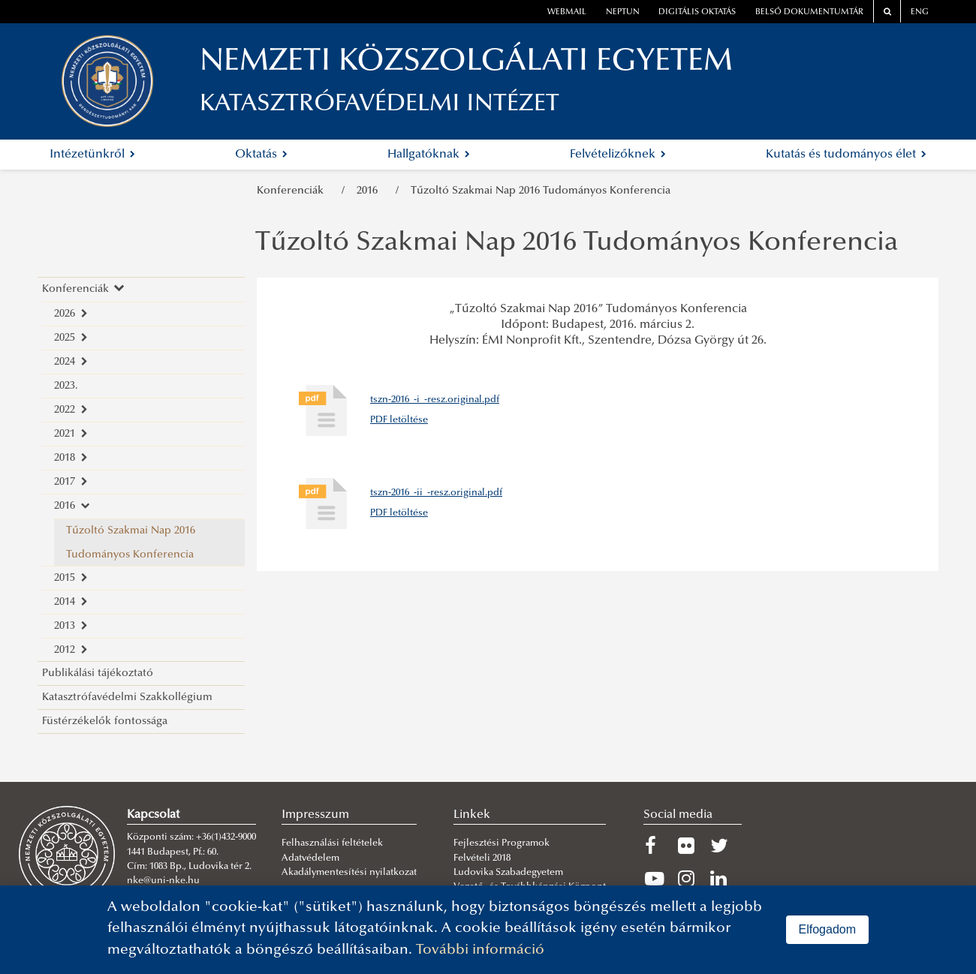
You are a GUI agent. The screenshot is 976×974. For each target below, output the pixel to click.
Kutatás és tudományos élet (846, 155)
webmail (566, 12)
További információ (480, 950)
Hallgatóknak (428, 155)
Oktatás (261, 155)
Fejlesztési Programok (501, 843)
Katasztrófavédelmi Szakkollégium (127, 697)
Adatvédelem (310, 858)
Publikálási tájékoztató (97, 673)
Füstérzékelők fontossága (104, 721)
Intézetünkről (92, 155)
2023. (66, 386)
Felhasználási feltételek (332, 843)
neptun (623, 12)
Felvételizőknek (618, 155)
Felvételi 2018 (482, 858)
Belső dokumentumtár (809, 12)
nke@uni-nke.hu (163, 880)
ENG (920, 12)
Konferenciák (293, 191)
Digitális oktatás (697, 12)
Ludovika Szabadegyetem (508, 872)
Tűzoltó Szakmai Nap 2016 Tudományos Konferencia (540, 191)
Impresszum (315, 815)
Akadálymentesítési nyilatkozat (349, 872)
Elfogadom (828, 929)
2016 (370, 191)
